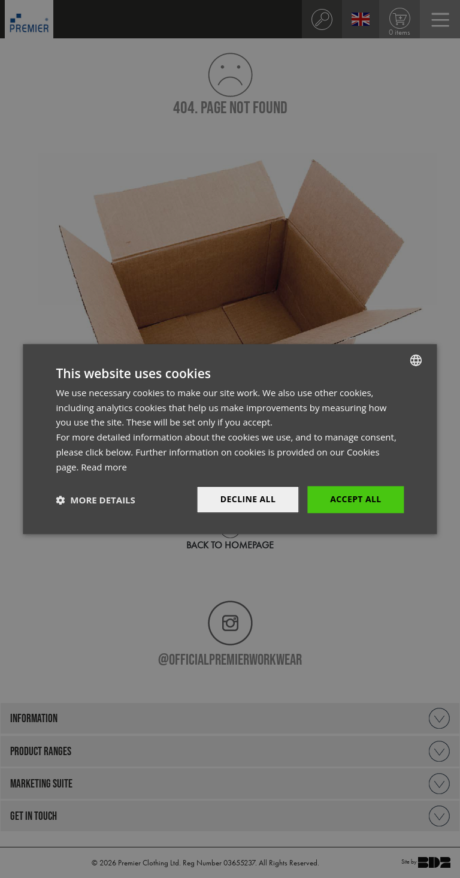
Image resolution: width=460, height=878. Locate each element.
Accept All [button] (355, 499)
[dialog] (230, 439)
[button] (95, 499)
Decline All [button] (248, 499)
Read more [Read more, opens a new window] (104, 467)
